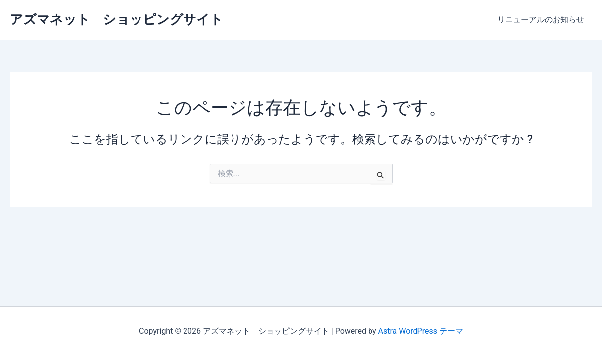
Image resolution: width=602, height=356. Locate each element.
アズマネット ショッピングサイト (116, 19)
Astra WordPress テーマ (420, 331)
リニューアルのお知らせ (540, 19)
